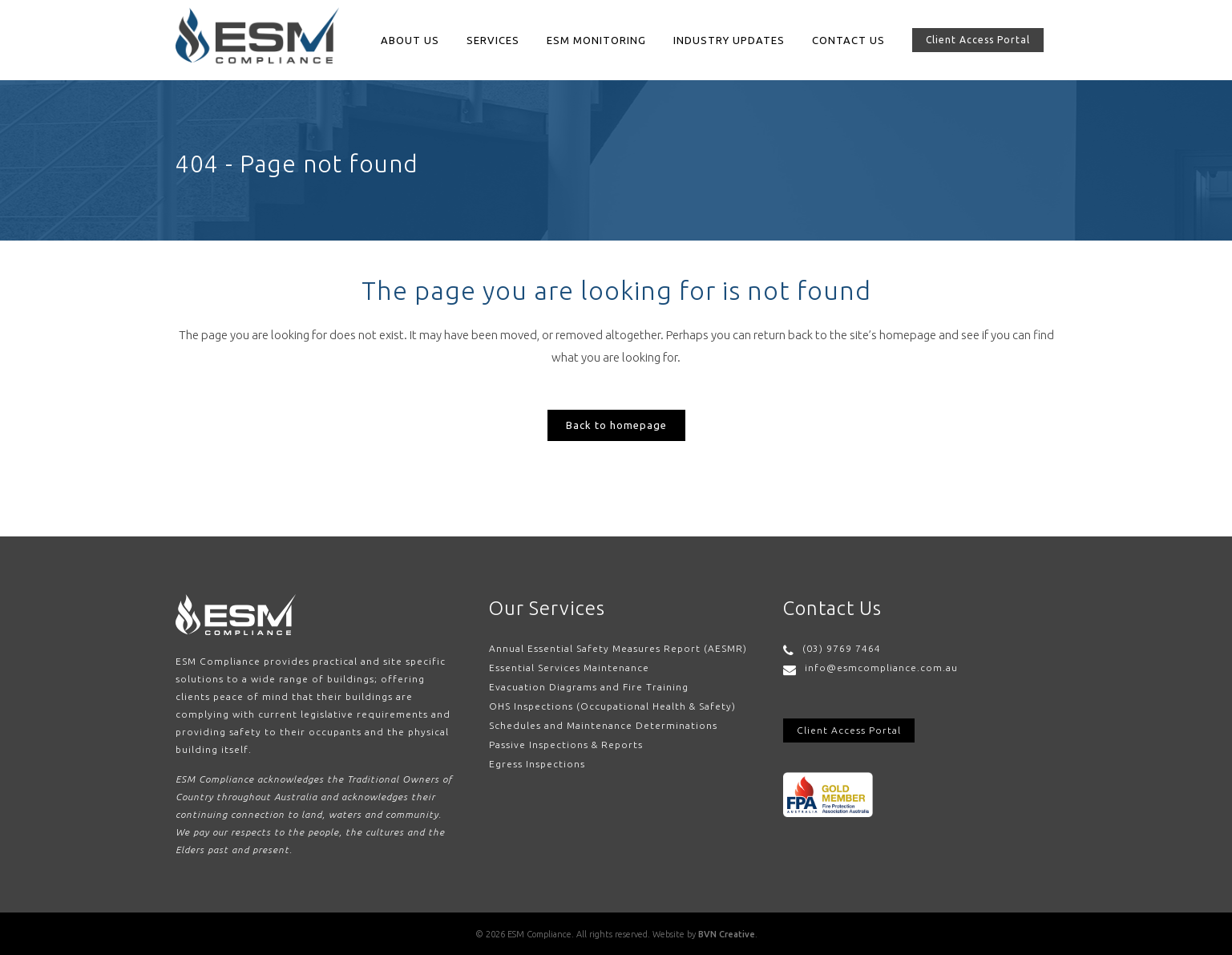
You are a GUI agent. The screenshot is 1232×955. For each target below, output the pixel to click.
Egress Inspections (537, 764)
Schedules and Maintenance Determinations (603, 725)
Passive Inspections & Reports (566, 744)
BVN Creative (726, 934)
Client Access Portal (978, 39)
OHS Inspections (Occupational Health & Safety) (612, 706)
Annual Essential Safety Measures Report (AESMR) (618, 648)
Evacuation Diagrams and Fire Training (589, 687)
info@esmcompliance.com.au (881, 667)
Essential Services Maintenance (569, 667)
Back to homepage (616, 425)
